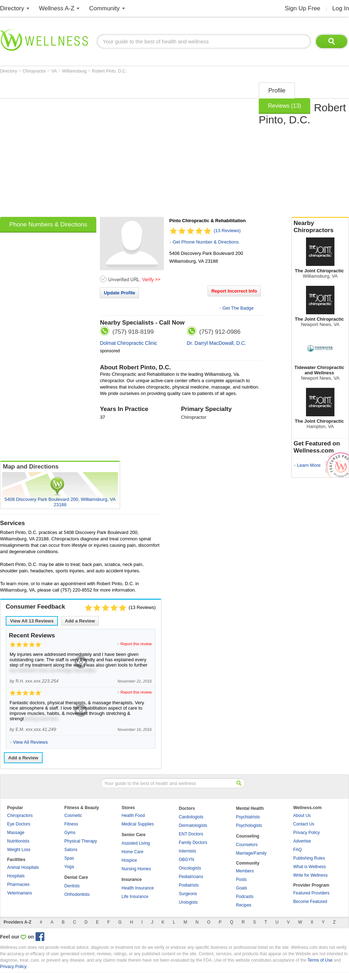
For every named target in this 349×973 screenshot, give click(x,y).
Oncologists (190, 868)
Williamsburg (75, 71)
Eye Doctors (18, 824)
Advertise (302, 841)
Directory (12, 8)
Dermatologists (193, 825)
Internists (187, 851)
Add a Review (80, 621)
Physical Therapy (80, 841)
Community (104, 8)
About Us (302, 815)
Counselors (247, 844)
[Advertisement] (68, 147)
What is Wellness (309, 866)
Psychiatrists (248, 816)
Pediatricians (191, 876)
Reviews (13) (284, 106)
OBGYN (186, 859)
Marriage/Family (251, 853)
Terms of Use (320, 960)
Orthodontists (77, 894)
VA (55, 71)
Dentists (72, 885)
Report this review (136, 644)
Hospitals (16, 875)
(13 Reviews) (227, 230)
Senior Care (133, 834)
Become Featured (310, 901)
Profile (276, 90)
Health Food (133, 815)
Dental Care (76, 877)
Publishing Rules (309, 858)
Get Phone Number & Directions (206, 242)
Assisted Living (136, 843)
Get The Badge (238, 308)
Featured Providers (311, 893)
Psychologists (249, 825)
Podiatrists (189, 885)
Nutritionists (18, 841)
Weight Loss (19, 849)
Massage (16, 832)
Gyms (69, 832)
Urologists (188, 902)
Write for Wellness (310, 875)
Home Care (132, 851)
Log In (340, 8)
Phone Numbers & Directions (48, 224)
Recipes (243, 905)
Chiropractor (34, 71)
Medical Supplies (138, 824)
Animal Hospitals (23, 867)
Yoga (69, 866)
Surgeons (188, 893)
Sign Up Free (302, 8)
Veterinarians (19, 893)
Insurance (132, 879)
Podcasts (244, 896)
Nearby (320, 227)
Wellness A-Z (57, 8)
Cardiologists (191, 816)
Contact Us (303, 824)
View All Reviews (32, 621)
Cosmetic (73, 815)
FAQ (297, 849)
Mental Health (250, 808)
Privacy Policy (306, 832)
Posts (241, 879)
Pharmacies (18, 884)
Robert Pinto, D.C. (109, 71)
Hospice (129, 860)
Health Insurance (138, 888)
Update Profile (119, 292)
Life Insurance (135, 896)
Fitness (71, 824)
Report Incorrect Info (234, 291)
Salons (70, 849)
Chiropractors (20, 815)
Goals (241, 888)
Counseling (247, 836)
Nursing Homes (136, 868)
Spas (69, 858)
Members (245, 870)
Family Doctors (193, 842)
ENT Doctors (191, 834)
